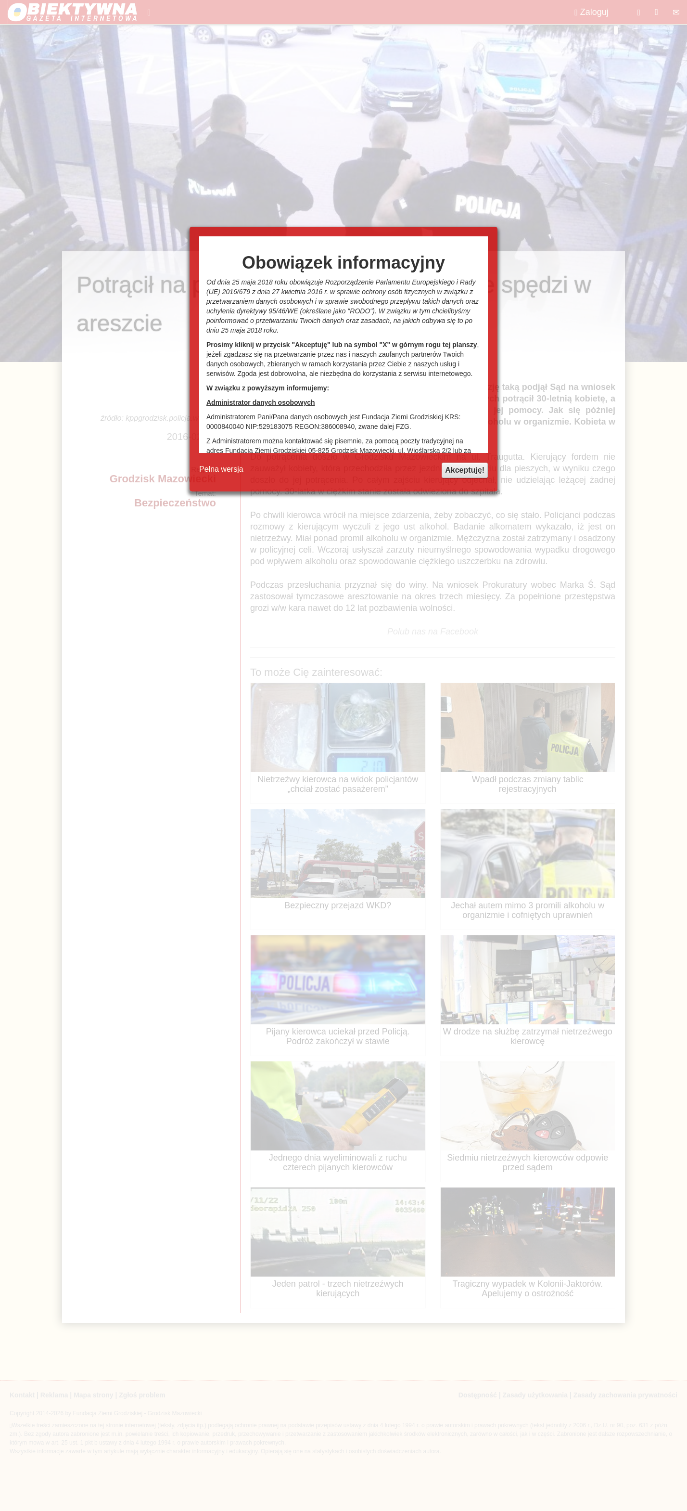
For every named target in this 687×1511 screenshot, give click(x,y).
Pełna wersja (221, 469)
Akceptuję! (464, 470)
